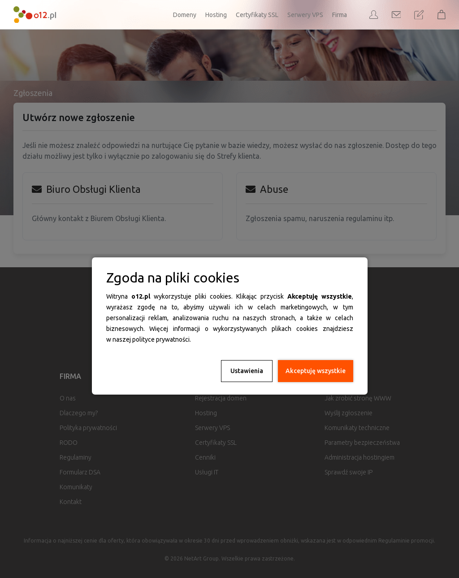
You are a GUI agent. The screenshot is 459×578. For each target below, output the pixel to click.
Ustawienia (246, 370)
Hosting (216, 14)
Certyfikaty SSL (257, 14)
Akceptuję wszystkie (316, 370)
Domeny (184, 14)
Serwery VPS (305, 14)
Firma (339, 14)
